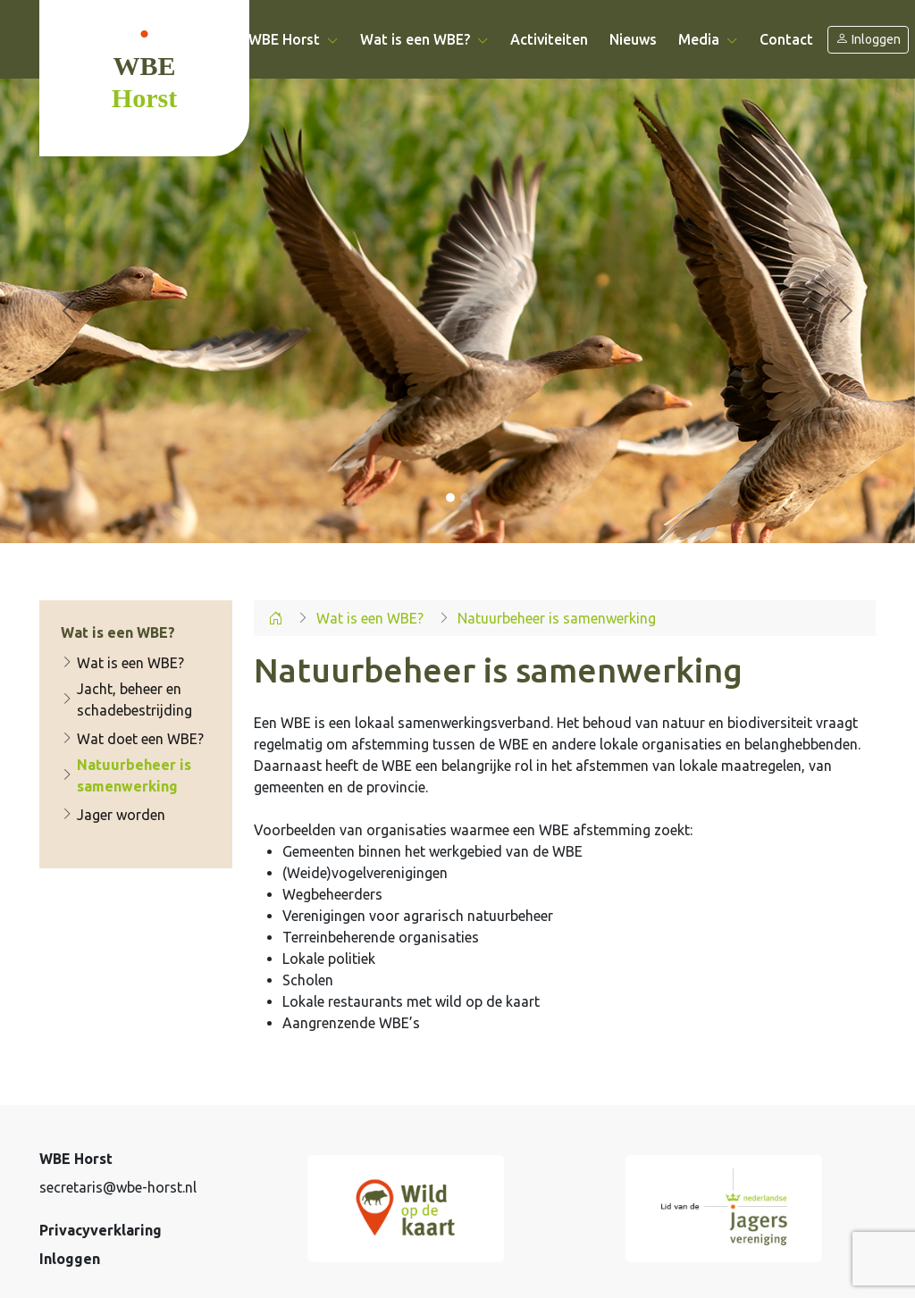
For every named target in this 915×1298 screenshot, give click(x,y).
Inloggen (868, 39)
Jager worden (113, 815)
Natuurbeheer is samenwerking (126, 775)
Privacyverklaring (100, 1230)
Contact (786, 39)
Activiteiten (549, 39)
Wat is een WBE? (122, 663)
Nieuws (633, 39)
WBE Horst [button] (293, 39)
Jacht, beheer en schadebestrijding (126, 699)
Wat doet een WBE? (132, 739)
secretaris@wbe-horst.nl (118, 1187)
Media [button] (708, 39)
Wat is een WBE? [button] (424, 39)
